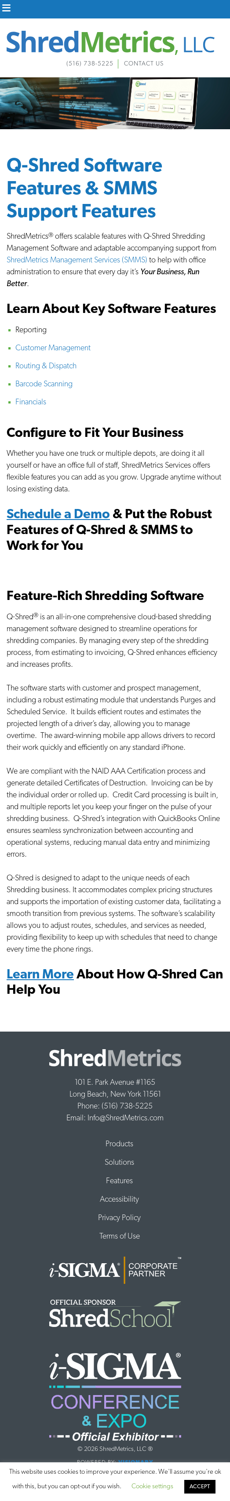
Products (119, 1144)
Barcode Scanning (44, 384)
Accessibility (119, 1200)
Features (119, 1181)
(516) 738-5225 (89, 64)
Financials (30, 402)
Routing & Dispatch (46, 366)
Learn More (40, 975)
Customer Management (53, 348)
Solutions (119, 1163)
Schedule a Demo (58, 515)
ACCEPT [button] (200, 1487)
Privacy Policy (119, 1218)
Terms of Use (119, 1236)
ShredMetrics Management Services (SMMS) (77, 260)
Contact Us (144, 64)
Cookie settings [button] (152, 1486)
